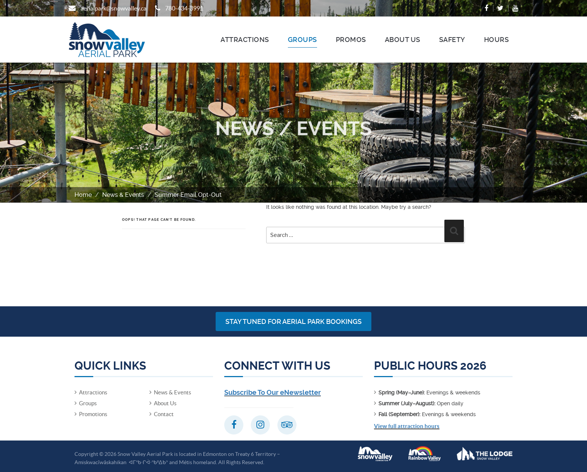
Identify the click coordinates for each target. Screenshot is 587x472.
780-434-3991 (184, 8)
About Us (402, 39)
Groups (302, 39)
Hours (496, 39)
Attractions (244, 39)
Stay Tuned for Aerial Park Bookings (293, 321)
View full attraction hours (407, 426)
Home (83, 194)
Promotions (93, 414)
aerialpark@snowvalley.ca (113, 8)
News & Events (123, 194)
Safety (452, 39)
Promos (351, 39)
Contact (164, 414)
